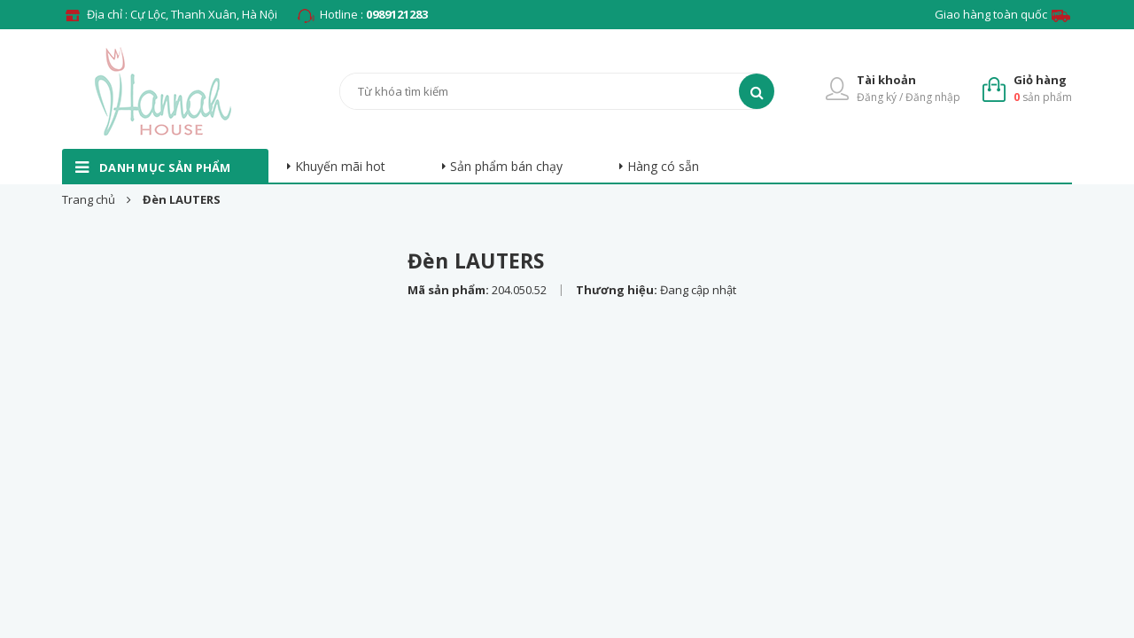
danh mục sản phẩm (165, 167)
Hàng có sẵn (663, 166)
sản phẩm (1043, 97)
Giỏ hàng (1040, 80)
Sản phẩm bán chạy (506, 166)
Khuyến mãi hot (340, 166)
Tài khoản (886, 80)
